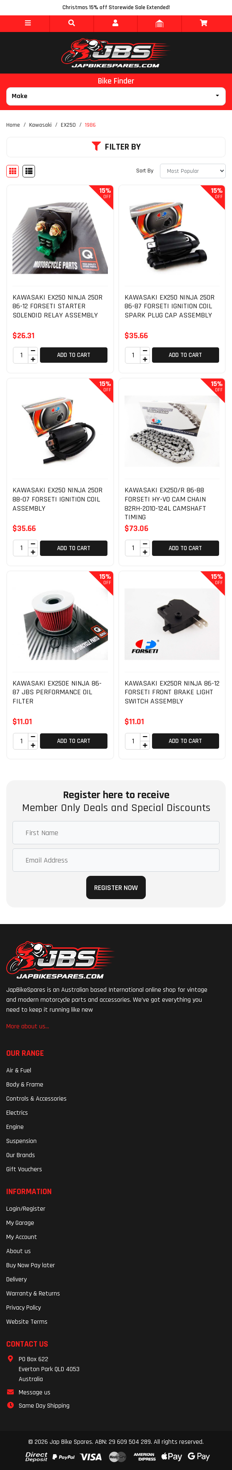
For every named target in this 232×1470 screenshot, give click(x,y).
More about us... (27, 1026)
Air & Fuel (18, 1070)
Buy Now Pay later (30, 1265)
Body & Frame (24, 1084)
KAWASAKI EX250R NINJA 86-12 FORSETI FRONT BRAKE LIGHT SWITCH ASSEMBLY (172, 692)
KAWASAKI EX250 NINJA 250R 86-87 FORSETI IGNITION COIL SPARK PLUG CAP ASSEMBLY (170, 306)
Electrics (17, 1113)
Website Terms (26, 1322)
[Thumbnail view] (12, 171)
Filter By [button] (116, 147)
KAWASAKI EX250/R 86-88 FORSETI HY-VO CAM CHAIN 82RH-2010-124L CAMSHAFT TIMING (165, 503)
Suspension (21, 1141)
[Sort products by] (193, 171)
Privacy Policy (23, 1307)
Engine (15, 1127)
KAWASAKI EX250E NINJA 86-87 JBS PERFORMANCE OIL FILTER (57, 692)
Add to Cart (73, 355)
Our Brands (20, 1155)
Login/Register (25, 1209)
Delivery (16, 1279)
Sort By (144, 171)
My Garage (20, 1223)
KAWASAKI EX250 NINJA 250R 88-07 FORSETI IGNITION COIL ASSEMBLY (57, 499)
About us (18, 1251)
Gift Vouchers (24, 1169)
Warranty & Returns (33, 1293)
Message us (34, 1392)
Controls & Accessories (36, 1098)
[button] (27, 23)
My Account (21, 1237)
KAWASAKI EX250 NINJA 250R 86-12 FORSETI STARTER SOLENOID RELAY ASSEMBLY (57, 306)
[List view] (28, 171)
